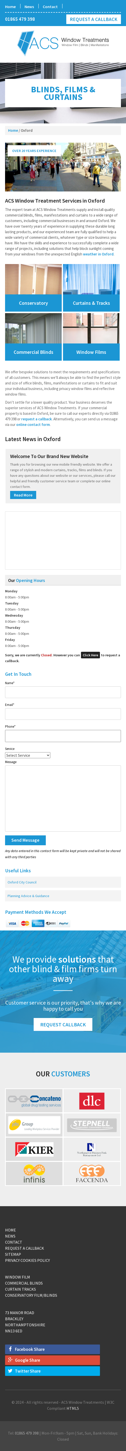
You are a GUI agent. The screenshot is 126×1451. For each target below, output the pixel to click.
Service (9, 749)
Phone (10, 726)
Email (9, 705)
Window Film (17, 1277)
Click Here (90, 655)
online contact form (33, 424)
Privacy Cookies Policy (27, 1260)
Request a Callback (93, 19)
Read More (23, 494)
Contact (50, 6)
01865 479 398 (20, 19)
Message (10, 762)
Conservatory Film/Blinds (31, 1295)
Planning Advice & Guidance (28, 896)
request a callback (36, 419)
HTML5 (73, 1408)
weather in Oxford (98, 254)
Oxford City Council (22, 882)
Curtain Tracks (20, 1289)
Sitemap (13, 1254)
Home (10, 6)
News (29, 6)
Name (9, 683)
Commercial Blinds (24, 1283)
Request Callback (63, 1024)
